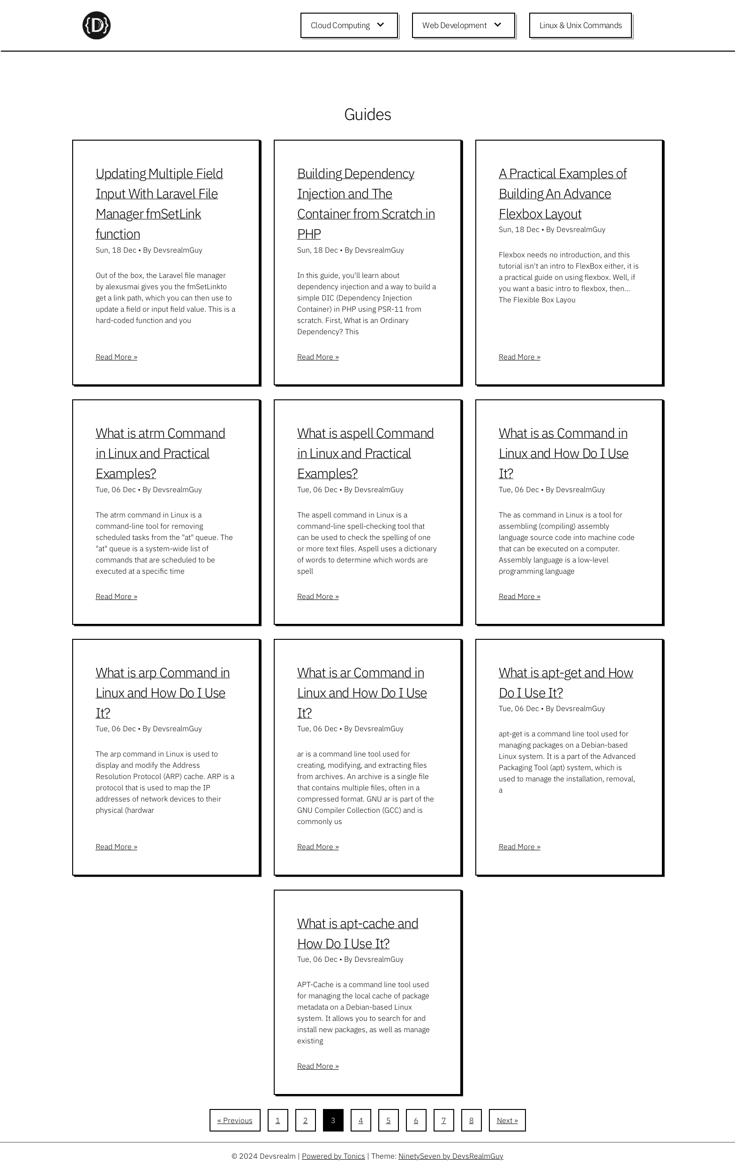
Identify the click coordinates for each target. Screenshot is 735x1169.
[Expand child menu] (382, 25)
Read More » (116, 356)
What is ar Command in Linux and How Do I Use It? (362, 692)
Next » (507, 1120)
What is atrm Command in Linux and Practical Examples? (160, 453)
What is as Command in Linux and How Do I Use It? (564, 453)
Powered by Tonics (333, 1156)
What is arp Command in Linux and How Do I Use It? (163, 692)
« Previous (235, 1120)
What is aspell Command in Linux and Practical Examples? (366, 453)
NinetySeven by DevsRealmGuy (450, 1156)
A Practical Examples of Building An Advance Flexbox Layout (563, 193)
